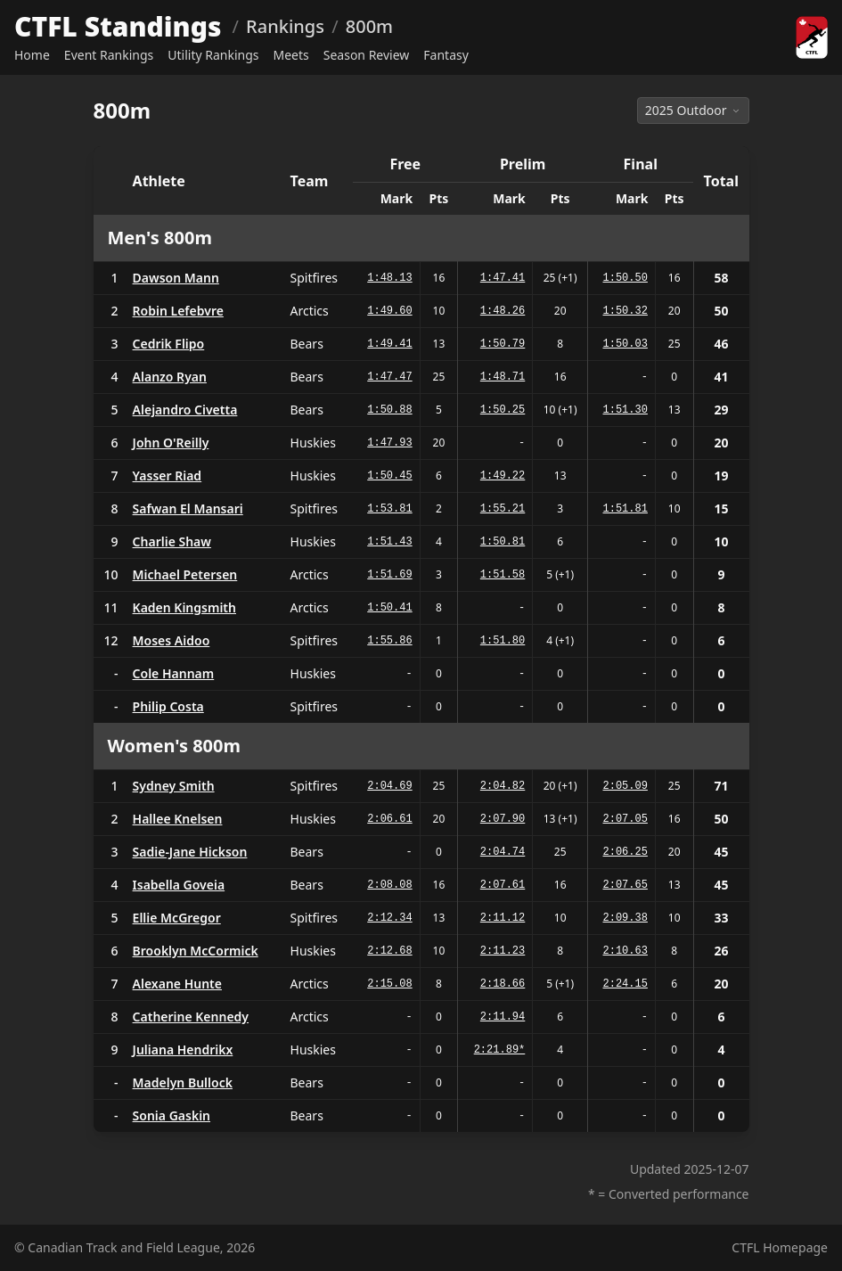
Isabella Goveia (179, 884)
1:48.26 (502, 311)
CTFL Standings (117, 26)
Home (32, 54)
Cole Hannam (174, 673)
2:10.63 (625, 951)
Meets (291, 54)
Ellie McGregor (177, 917)
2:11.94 (502, 1017)
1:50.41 (389, 608)
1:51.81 (625, 509)
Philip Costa (168, 706)
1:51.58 (502, 575)
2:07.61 (502, 885)
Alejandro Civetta (185, 409)
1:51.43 (389, 542)
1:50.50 (625, 278)
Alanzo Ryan (170, 376)
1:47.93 (389, 443)
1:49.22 (502, 476)
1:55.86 (389, 641)
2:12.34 (389, 918)
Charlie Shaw (172, 541)
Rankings (285, 26)
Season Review (366, 54)
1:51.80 (502, 641)
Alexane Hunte (177, 983)
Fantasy (446, 54)
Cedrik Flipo (169, 343)
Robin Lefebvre (178, 310)
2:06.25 (625, 852)
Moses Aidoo (171, 640)
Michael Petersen (185, 574)
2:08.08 (389, 885)
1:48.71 (502, 377)
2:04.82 (502, 786)
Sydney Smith (174, 785)
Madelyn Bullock (183, 1082)
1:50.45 (389, 476)
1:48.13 (389, 278)
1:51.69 (389, 575)
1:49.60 (389, 311)
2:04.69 (389, 786)
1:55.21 (502, 509)
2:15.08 (389, 984)
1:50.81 (502, 542)
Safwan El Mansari (188, 508)
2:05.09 (625, 786)
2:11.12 (502, 918)
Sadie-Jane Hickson (190, 851)
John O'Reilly (171, 442)
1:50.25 (502, 410)
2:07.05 (625, 819)
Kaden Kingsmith (184, 607)
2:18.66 (502, 984)
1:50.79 (502, 344)
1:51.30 (625, 410)
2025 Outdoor (693, 110)
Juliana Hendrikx (183, 1049)
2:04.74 (502, 852)
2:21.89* (500, 1050)
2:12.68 (389, 951)
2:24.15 (625, 984)
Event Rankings (108, 54)
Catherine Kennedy (191, 1016)
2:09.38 (625, 918)
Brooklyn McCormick (195, 950)
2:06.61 (389, 819)
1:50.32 (625, 311)
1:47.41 (502, 278)
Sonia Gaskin (171, 1115)
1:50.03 (625, 344)
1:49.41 (389, 344)
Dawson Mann (176, 277)
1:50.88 (389, 410)
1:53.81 (389, 509)
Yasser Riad (167, 475)
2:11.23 (502, 951)
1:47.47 (389, 377)
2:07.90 (502, 819)
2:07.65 (625, 885)
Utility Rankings (213, 54)
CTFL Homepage (780, 1247)
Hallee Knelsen (178, 818)
